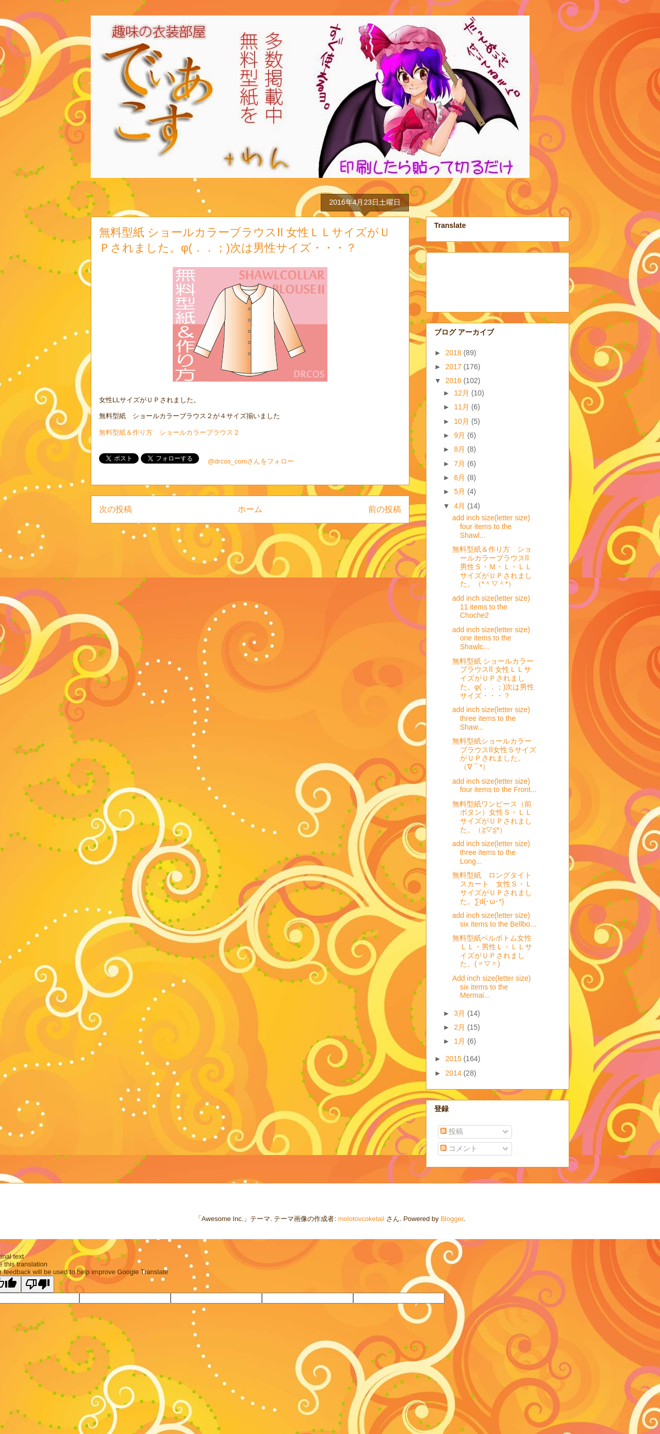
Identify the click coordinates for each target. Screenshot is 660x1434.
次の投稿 (115, 509)
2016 (455, 380)
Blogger (451, 1219)
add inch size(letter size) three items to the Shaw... (491, 718)
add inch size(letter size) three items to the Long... (491, 852)
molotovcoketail (361, 1219)
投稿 (451, 1131)
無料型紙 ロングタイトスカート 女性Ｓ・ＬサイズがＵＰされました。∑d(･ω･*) (492, 888)
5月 (460, 491)
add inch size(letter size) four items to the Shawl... (491, 526)
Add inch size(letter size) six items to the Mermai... (491, 987)
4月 (460, 506)
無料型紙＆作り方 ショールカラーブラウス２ (169, 432)
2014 (455, 1073)
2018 (455, 353)
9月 (460, 435)
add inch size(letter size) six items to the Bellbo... (494, 919)
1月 (460, 1041)
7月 (460, 463)
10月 (462, 421)
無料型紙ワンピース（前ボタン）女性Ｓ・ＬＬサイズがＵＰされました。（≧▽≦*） (492, 817)
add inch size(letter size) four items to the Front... (494, 785)
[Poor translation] (37, 1284)
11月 (462, 407)
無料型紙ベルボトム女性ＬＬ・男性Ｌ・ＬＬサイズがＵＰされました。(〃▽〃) (492, 951)
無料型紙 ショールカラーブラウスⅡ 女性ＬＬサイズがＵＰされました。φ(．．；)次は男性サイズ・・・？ (493, 678)
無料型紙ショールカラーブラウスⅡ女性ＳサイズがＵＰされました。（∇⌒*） (494, 754)
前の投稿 (384, 509)
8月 (460, 449)
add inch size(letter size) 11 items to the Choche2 (491, 607)
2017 (455, 366)
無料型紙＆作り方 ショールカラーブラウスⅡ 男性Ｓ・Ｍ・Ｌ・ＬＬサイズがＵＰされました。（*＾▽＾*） (494, 566)
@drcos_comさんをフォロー (251, 461)
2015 (455, 1058)
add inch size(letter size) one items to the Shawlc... (491, 638)
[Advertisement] (485, 279)
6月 (460, 477)
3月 (460, 1013)
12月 (462, 393)
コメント (458, 1148)
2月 (460, 1027)
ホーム (250, 509)
